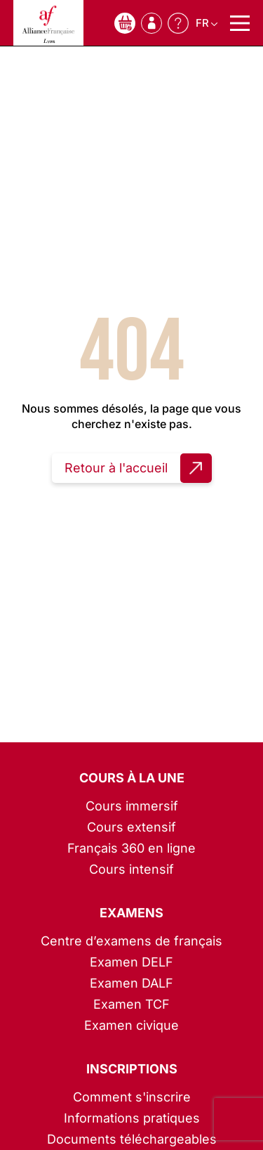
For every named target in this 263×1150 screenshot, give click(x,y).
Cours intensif (131, 869)
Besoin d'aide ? (178, 23)
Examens (131, 912)
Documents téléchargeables (132, 1139)
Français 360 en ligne (131, 848)
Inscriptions (131, 1068)
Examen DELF (131, 962)
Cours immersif (132, 806)
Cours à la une (131, 777)
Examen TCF (131, 1004)
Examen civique (131, 1025)
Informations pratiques (132, 1118)
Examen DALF (131, 983)
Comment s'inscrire (132, 1097)
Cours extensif (131, 827)
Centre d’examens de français (131, 940)
